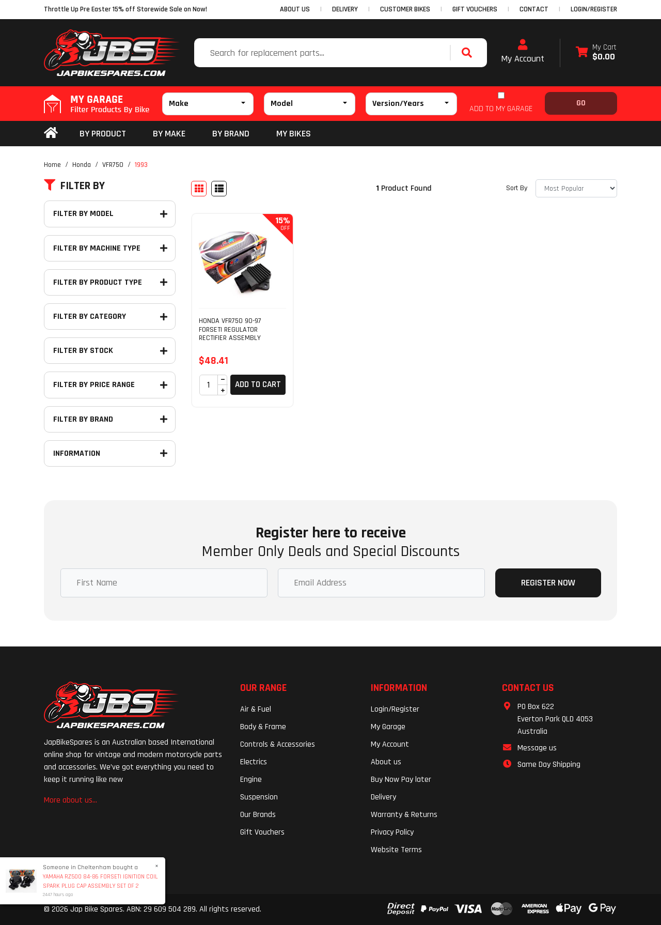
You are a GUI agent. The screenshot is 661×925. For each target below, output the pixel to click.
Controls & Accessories (277, 744)
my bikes (293, 134)
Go (581, 103)
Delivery (383, 797)
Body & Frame (263, 726)
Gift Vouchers (262, 832)
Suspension (259, 797)
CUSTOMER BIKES (405, 9)
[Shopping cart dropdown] (596, 53)
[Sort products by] (576, 188)
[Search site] (469, 52)
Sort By (516, 188)
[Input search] (323, 52)
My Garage (388, 726)
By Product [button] (103, 134)
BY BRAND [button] (230, 134)
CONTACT (534, 9)
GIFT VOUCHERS (474, 9)
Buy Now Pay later (401, 779)
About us (386, 762)
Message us (537, 748)
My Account (522, 52)
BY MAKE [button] (169, 134)
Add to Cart (258, 384)
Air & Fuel (255, 709)
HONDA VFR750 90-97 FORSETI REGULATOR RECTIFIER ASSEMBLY (230, 329)
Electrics (253, 762)
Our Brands (258, 814)
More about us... (70, 800)
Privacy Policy (392, 832)
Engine (251, 779)
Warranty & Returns (404, 814)
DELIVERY (345, 9)
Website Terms (396, 849)
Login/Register (594, 9)
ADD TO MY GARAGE (500, 108)
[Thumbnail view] (199, 188)
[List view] (219, 188)
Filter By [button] (74, 186)
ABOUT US (295, 9)
